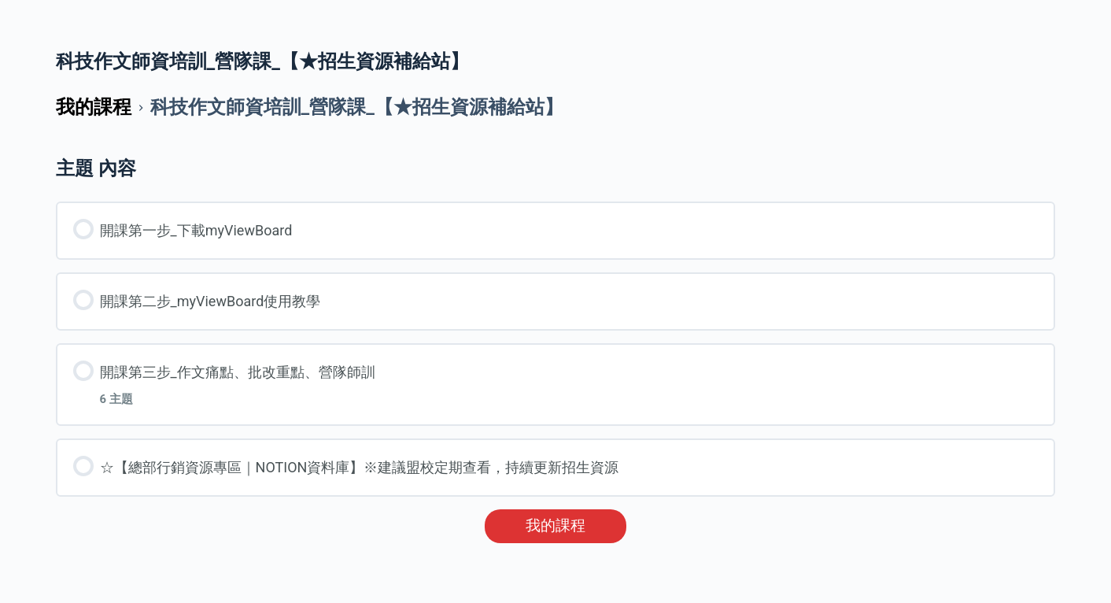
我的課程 (555, 526)
